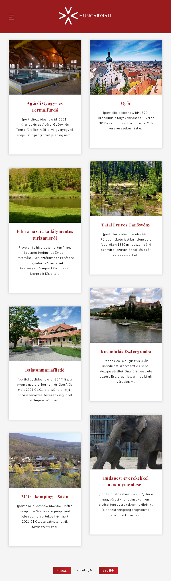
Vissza (62, 570)
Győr (126, 104)
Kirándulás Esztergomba (126, 352)
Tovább (108, 570)
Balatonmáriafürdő (45, 371)
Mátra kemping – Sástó (45, 498)
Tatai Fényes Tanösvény (126, 226)
